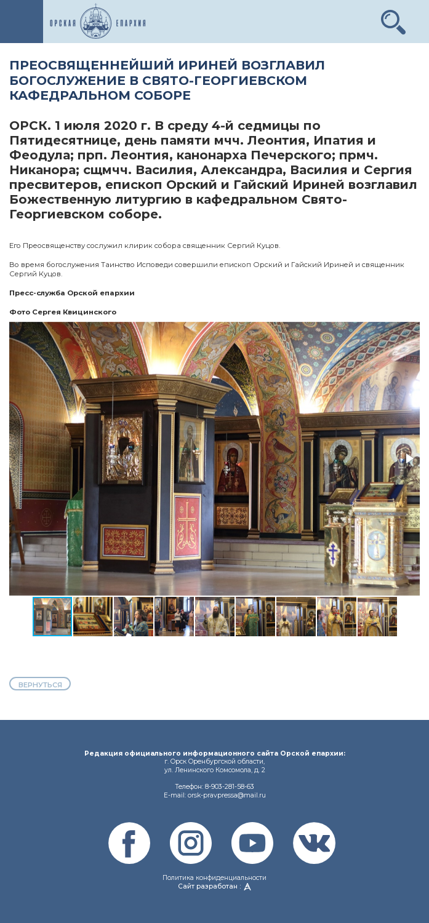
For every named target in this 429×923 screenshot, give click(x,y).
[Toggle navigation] (21, 21)
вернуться (40, 685)
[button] (393, 17)
